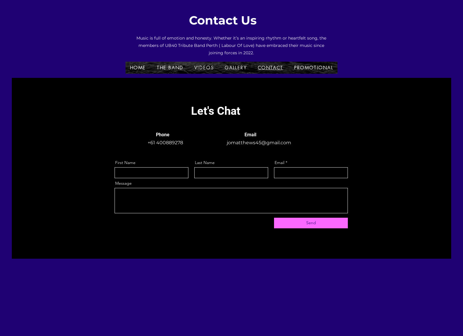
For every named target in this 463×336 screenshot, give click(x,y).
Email (279, 162)
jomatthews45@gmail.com (259, 142)
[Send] (311, 223)
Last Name (205, 162)
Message (123, 183)
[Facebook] (336, 99)
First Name (125, 162)
